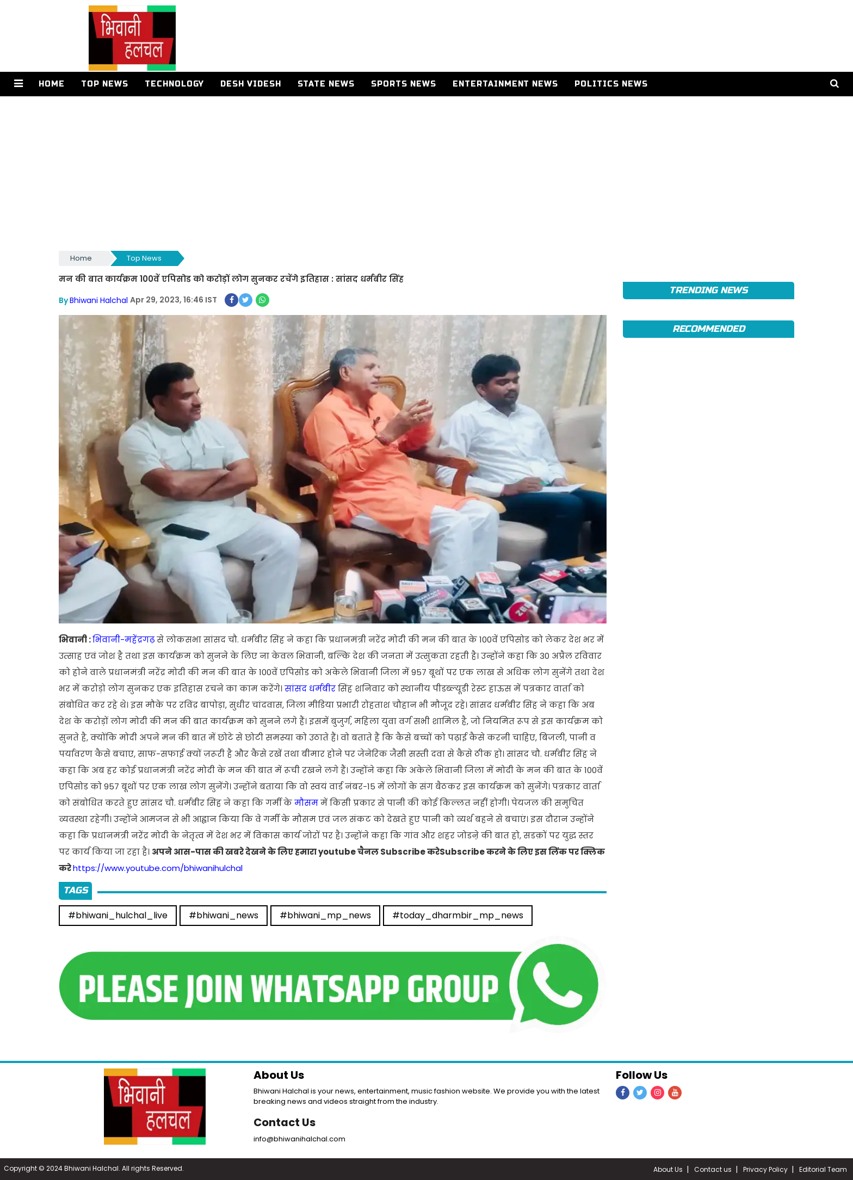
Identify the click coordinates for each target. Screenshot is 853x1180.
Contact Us (285, 1121)
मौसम (306, 802)
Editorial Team (823, 1168)
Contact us (713, 1168)
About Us (668, 1168)
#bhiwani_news (223, 915)
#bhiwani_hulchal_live (118, 915)
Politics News (610, 84)
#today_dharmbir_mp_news (457, 915)
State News (325, 84)
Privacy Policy (765, 1168)
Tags (75, 889)
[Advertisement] (385, 172)
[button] (18, 84)
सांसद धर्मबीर (310, 688)
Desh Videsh (250, 84)
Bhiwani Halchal (99, 299)
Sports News (403, 84)
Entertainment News (505, 84)
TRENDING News (708, 290)
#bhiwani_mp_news (325, 915)
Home (51, 84)
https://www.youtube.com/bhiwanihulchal (158, 867)
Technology (173, 84)
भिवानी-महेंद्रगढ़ (123, 639)
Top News (104, 84)
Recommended (708, 329)
